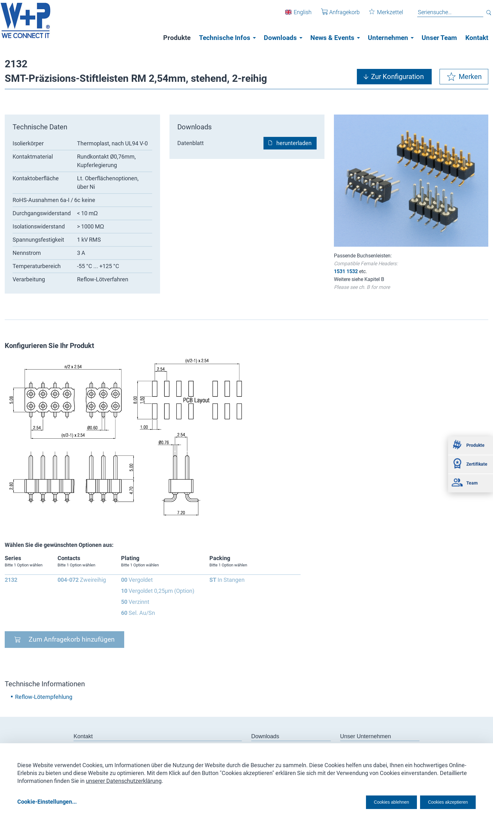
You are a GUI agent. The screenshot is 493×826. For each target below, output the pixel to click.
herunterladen (294, 143)
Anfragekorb (335, 15)
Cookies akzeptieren (442, 801)
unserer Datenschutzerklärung (124, 778)
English (298, 15)
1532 (352, 271)
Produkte (177, 38)
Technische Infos (224, 38)
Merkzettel (381, 15)
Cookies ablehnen (372, 801)
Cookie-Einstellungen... (47, 801)
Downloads (280, 38)
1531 (339, 271)
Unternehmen (388, 38)
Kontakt (476, 38)
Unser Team (439, 38)
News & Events (332, 38)
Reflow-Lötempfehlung (43, 697)
